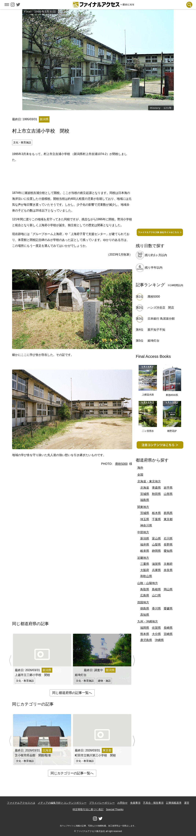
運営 (186, 802)
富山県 (156, 538)
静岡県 (156, 550)
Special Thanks (114, 809)
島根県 (156, 589)
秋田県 (156, 493)
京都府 (168, 563)
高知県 (144, 614)
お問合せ (122, 802)
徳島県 (144, 608)
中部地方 (143, 532)
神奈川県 (146, 525)
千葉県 (156, 519)
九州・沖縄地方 (147, 621)
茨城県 (144, 513)
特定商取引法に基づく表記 (88, 809)
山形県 (168, 493)
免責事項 (135, 802)
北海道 (144, 487)
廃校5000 (121, 463)
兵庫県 (156, 570)
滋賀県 (156, 563)
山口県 (156, 595)
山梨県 (156, 544)
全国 (140, 474)
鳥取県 (144, 589)
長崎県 (168, 627)
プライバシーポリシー (102, 802)
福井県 (144, 544)
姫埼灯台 (153, 340)
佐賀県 (156, 627)
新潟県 (144, 538)
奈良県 (168, 570)
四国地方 (143, 602)
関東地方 (143, 507)
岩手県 (168, 487)
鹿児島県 (146, 640)
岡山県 (168, 589)
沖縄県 (159, 640)
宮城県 (144, 493)
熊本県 (144, 634)
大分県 (156, 634)
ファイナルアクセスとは (21, 802)
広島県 (144, 595)
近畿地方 (143, 557)
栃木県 (156, 513)
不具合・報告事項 (153, 802)
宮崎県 (168, 634)
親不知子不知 (156, 329)
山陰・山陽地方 (147, 583)
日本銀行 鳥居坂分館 (161, 318)
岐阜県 (144, 550)
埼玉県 (144, 519)
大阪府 (144, 570)
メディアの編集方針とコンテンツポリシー (62, 802)
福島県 (144, 500)
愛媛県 (168, 608)
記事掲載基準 (174, 802)
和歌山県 (146, 576)
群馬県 (168, 513)
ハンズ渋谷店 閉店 (162, 307)
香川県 (156, 608)
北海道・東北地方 (149, 481)
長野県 (168, 544)
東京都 (168, 519)
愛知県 (168, 550)
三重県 (144, 563)
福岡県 (144, 627)
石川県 (168, 538)
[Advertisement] (72, 175)
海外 (140, 467)
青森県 (156, 487)
